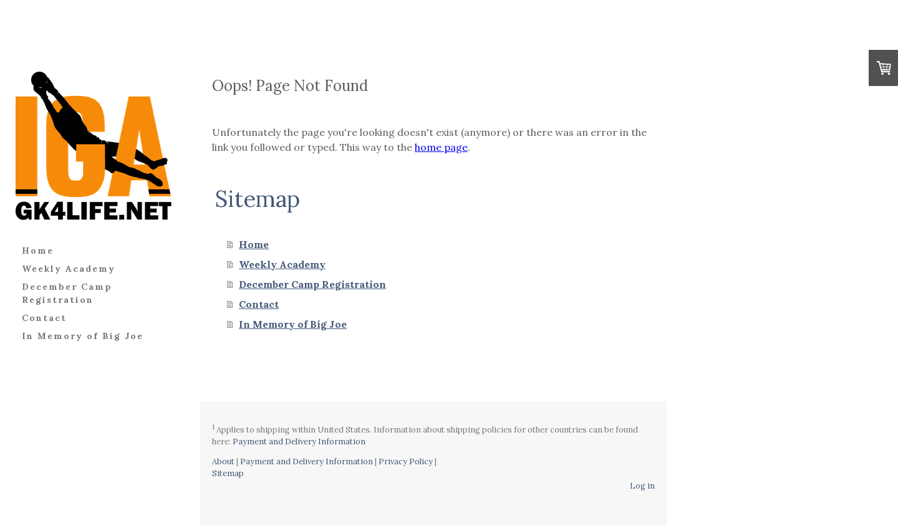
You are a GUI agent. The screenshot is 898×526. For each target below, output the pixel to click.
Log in (642, 486)
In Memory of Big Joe (82, 336)
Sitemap (228, 473)
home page (441, 147)
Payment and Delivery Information (299, 441)
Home (38, 250)
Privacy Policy (406, 461)
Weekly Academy (68, 268)
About (223, 461)
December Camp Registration (67, 293)
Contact (44, 317)
